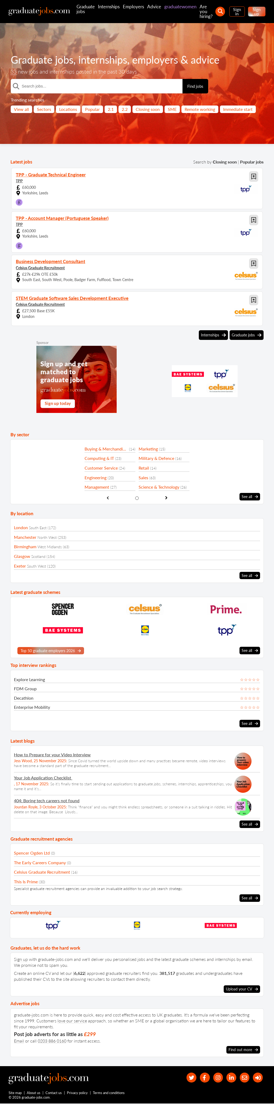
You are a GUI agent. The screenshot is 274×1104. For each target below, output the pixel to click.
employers (162, 59)
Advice (154, 6)
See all (250, 496)
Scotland (38, 556)
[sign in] (257, 1076)
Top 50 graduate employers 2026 (51, 650)
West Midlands (49, 546)
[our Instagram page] (214, 1076)
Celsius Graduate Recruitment (40, 267)
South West (36, 566)
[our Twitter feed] (185, 1076)
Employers (133, 6)
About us (34, 1093)
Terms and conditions (109, 1093)
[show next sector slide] (166, 498)
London (21, 527)
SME (172, 109)
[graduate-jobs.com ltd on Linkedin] (228, 1076)
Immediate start (238, 109)
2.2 (125, 109)
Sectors (44, 109)
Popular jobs (252, 161)
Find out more (243, 1048)
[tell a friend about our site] (242, 1076)
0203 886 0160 (52, 1039)
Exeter (20, 565)
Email (19, 1039)
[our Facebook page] (199, 1076)
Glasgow (22, 555)
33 (14, 71)
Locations (68, 109)
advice (214, 59)
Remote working (200, 109)
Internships (109, 6)
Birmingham (25, 546)
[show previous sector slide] (107, 498)
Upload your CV (242, 988)
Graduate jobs (86, 9)
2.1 (111, 109)
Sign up (257, 11)
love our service (72, 1019)
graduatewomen (180, 6)
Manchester (25, 536)
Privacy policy (77, 1093)
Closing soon (148, 109)
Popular (92, 109)
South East (38, 527)
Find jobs (195, 86)
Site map (15, 1093)
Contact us (54, 1093)
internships (107, 59)
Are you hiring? (206, 11)
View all (21, 109)
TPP (19, 180)
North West (47, 537)
